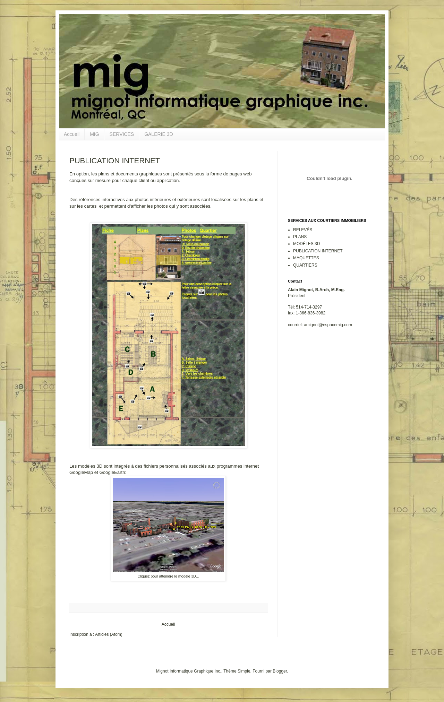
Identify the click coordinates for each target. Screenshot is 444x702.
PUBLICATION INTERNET (317, 251)
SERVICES (122, 134)
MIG (94, 134)
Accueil (71, 134)
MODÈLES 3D (306, 243)
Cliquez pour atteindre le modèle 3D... (168, 576)
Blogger (280, 671)
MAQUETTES (306, 257)
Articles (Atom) (108, 634)
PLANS (300, 236)
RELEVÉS (302, 229)
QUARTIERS (305, 265)
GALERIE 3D (158, 134)
